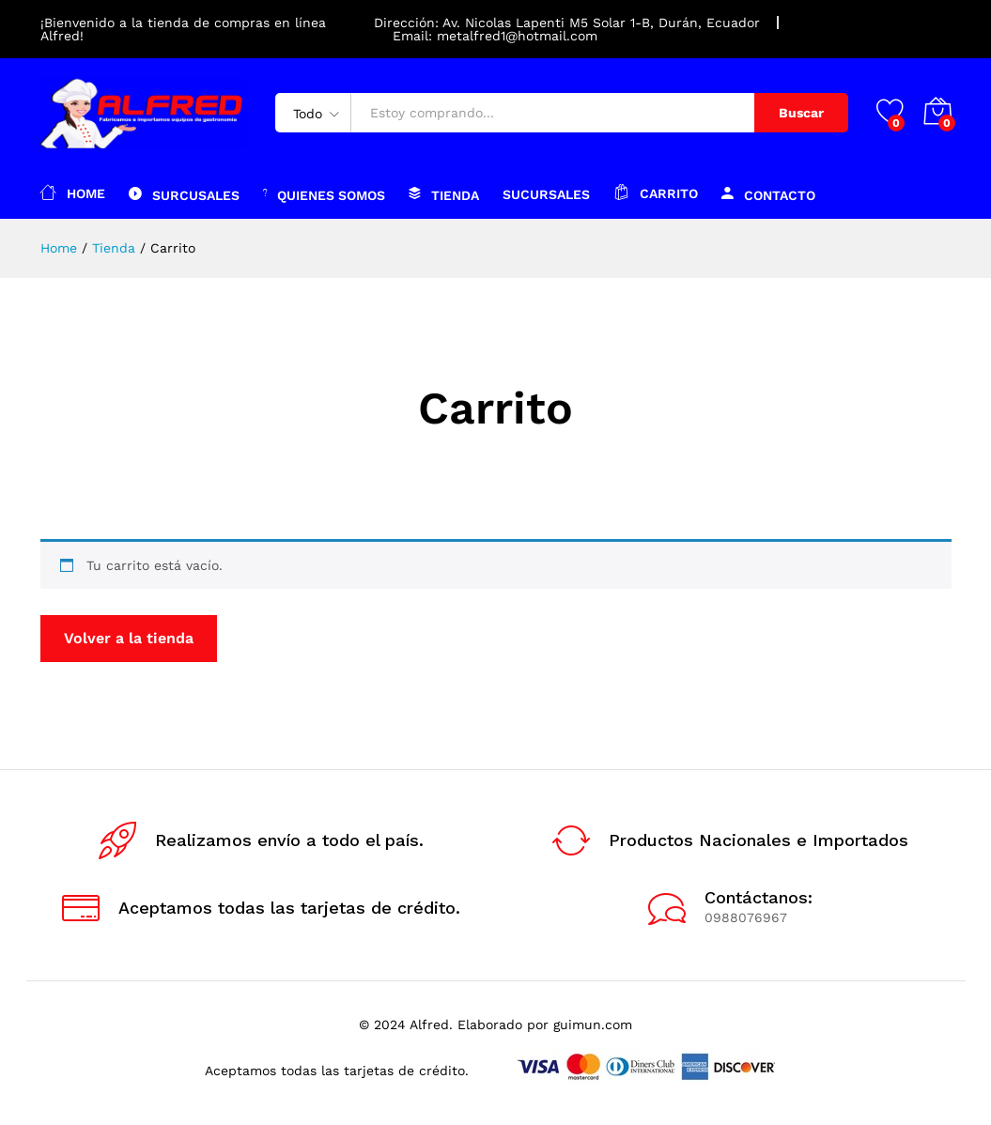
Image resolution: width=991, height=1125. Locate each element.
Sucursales (546, 194)
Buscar (801, 112)
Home (72, 192)
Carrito (655, 192)
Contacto (768, 193)
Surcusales (184, 193)
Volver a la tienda (129, 638)
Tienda (444, 193)
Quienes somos (324, 193)
